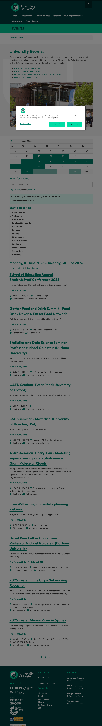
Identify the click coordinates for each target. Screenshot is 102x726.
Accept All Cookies (74, 124)
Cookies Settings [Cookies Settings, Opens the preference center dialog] (25, 124)
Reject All (57, 124)
